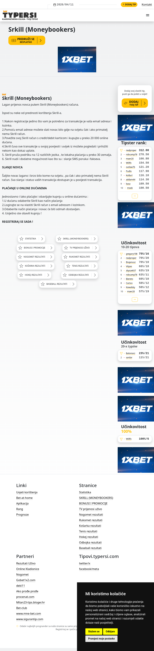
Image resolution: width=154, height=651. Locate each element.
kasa (128, 183)
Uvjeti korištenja (26, 492)
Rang (19, 509)
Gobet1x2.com (25, 580)
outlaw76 (130, 167)
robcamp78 (131, 154)
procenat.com (25, 597)
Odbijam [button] (110, 631)
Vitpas (129, 266)
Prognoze (22, 514)
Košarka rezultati (90, 526)
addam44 (130, 179)
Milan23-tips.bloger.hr (30, 602)
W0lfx (128, 162)
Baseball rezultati (90, 548)
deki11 (20, 586)
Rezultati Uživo (25, 563)
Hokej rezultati (88, 537)
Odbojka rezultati (90, 542)
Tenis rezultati (88, 531)
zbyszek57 (131, 270)
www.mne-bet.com (28, 613)
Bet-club (21, 608)
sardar (129, 357)
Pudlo (128, 171)
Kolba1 (129, 175)
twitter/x (84, 563)
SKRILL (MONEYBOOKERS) (96, 498)
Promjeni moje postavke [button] (101, 638)
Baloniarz (130, 353)
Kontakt (147, 4)
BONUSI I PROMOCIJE (93, 503)
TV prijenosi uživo (90, 509)
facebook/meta (89, 569)
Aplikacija (22, 503)
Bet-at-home (24, 498)
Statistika (85, 492)
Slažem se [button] (94, 631)
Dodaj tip (129, 4)
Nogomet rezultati (91, 514)
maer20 (129, 158)
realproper (131, 150)
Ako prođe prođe (27, 591)
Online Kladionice (27, 569)
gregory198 (131, 253)
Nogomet (22, 574)
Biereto (129, 278)
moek (130, 187)
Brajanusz (130, 262)
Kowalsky (130, 287)
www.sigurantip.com (29, 619)
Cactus (129, 283)
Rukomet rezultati (90, 520)
